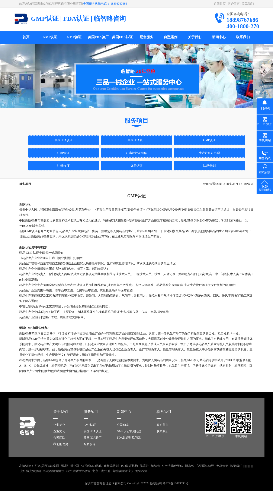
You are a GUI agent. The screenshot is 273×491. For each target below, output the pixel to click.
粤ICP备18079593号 (175, 483)
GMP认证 (50, 37)
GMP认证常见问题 (129, 431)
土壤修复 (222, 466)
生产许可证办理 (209, 153)
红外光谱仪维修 (172, 466)
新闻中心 (219, 37)
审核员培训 (111, 466)
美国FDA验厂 (98, 37)
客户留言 (234, 3)
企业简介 (59, 425)
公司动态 (123, 425)
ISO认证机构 (129, 466)
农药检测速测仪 (53, 471)
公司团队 (59, 437)
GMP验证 (74, 37)
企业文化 (59, 431)
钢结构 (155, 466)
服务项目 (232, 184)
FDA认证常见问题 (129, 437)
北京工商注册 (101, 471)
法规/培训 (209, 165)
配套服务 (146, 37)
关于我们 (195, 37)
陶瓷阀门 (236, 466)
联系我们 (248, 3)
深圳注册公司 (70, 466)
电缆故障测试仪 (122, 471)
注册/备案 (63, 165)
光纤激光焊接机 (30, 471)
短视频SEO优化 (91, 466)
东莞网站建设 (205, 466)
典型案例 (170, 37)
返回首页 (220, 3)
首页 (26, 37)
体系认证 (136, 165)
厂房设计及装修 (136, 153)
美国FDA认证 (122, 37)
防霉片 (144, 466)
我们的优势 (60, 444)
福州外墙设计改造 (78, 471)
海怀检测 (141, 471)
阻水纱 (189, 466)
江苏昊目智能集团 (47, 466)
